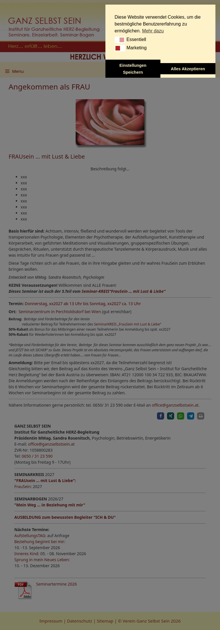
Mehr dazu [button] (153, 30)
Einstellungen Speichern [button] (132, 69)
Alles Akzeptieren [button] (188, 69)
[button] (120, 40)
